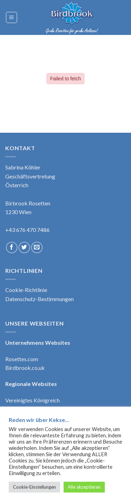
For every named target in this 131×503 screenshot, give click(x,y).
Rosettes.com (21, 359)
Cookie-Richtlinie (26, 289)
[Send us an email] (37, 247)
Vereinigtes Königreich (32, 400)
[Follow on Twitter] (24, 247)
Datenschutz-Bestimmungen (39, 299)
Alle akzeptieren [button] (84, 487)
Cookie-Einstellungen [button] (34, 487)
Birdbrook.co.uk (25, 367)
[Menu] (11, 17)
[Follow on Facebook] (11, 247)
